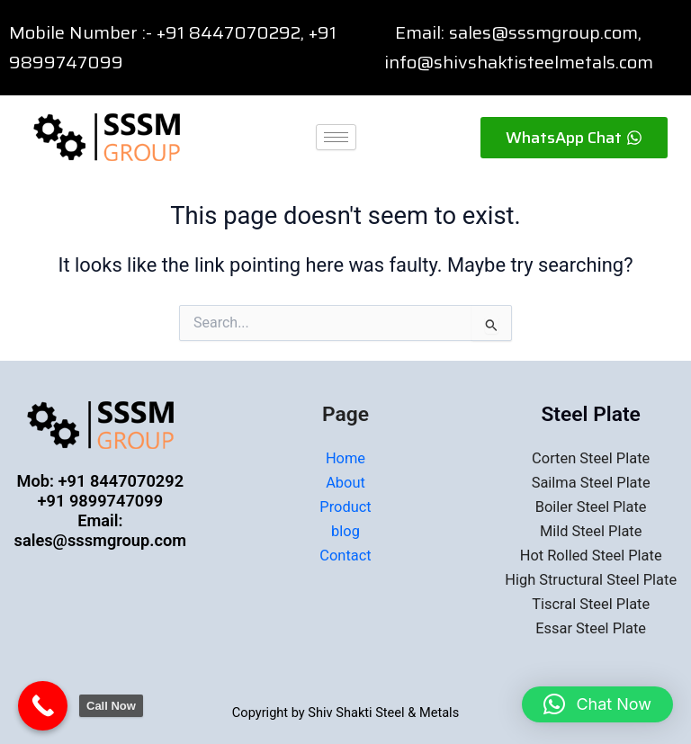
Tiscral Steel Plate (591, 604)
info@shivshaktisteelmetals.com (518, 62)
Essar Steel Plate (590, 628)
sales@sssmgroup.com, (545, 32)
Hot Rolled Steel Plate (591, 555)
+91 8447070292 (229, 32)
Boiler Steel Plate (591, 506)
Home (345, 458)
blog (345, 531)
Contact (345, 555)
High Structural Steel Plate (591, 579)
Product (345, 506)
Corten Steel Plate (591, 458)
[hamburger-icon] (336, 137)
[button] (597, 704)
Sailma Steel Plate (591, 482)
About (345, 482)
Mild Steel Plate (591, 531)
